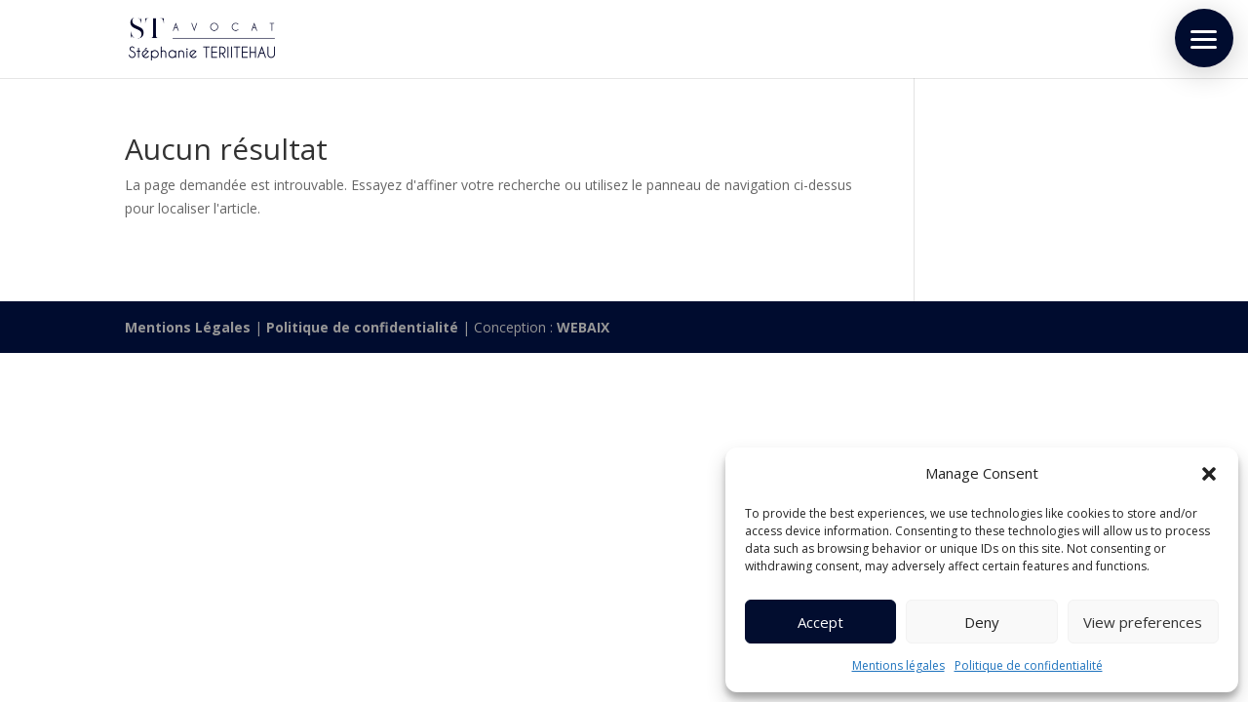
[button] (1209, 474)
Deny (981, 622)
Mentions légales (898, 665)
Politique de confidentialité (1029, 665)
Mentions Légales (188, 327)
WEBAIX (583, 327)
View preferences (1142, 622)
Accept (820, 622)
